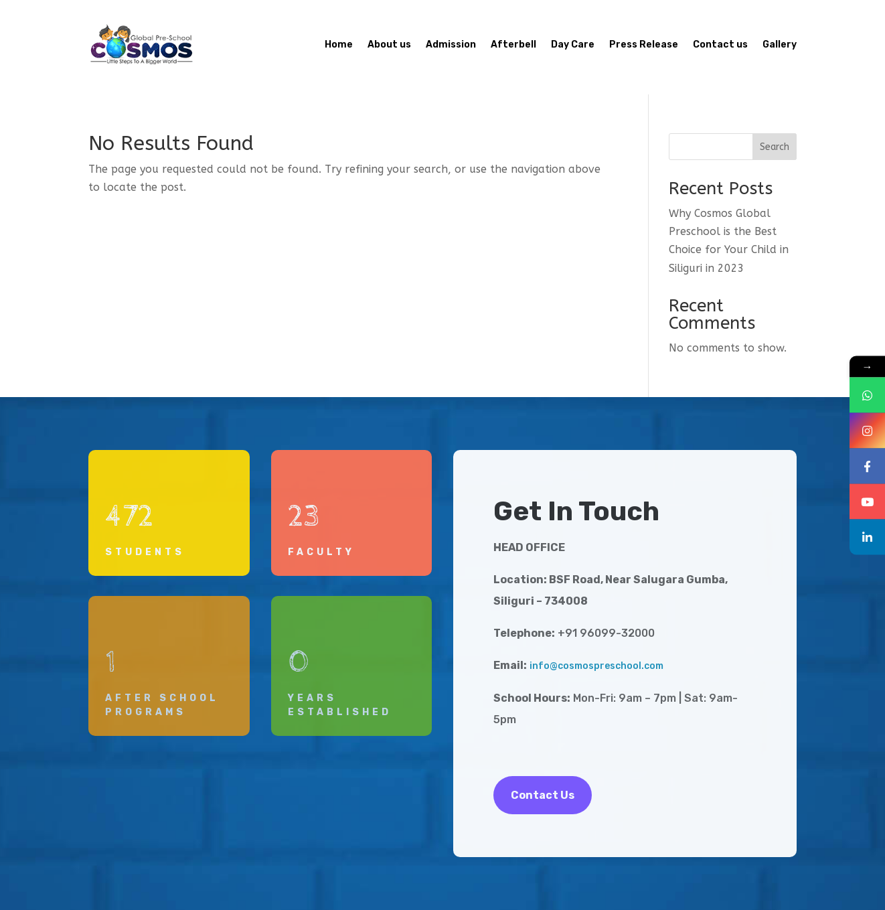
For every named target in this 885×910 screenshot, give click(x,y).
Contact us (720, 44)
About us (389, 44)
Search (774, 147)
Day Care (572, 44)
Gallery (779, 44)
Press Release (643, 44)
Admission (451, 44)
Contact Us (542, 795)
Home (339, 44)
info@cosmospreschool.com (596, 666)
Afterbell (513, 44)
